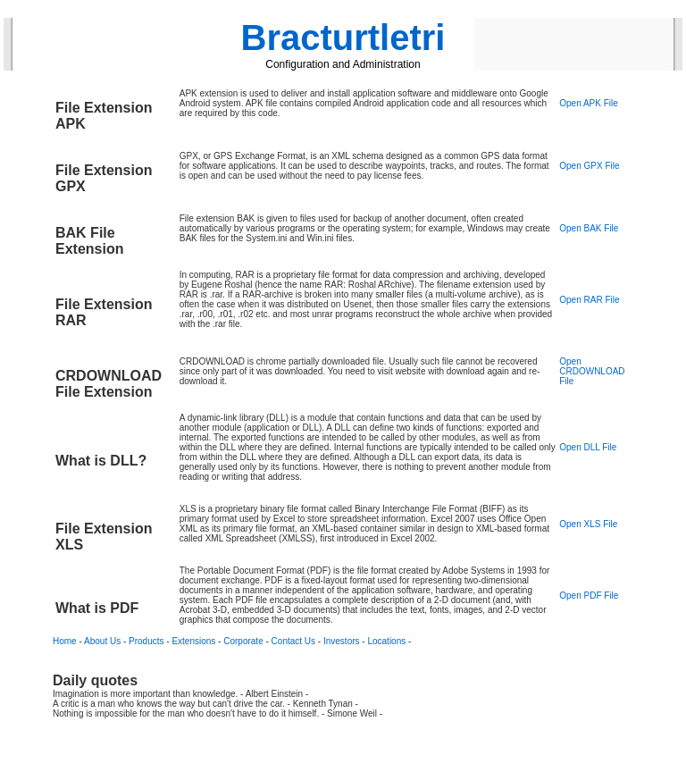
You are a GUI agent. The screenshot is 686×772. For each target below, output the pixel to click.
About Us (102, 641)
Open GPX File (589, 166)
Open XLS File (588, 524)
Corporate (243, 641)
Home (65, 641)
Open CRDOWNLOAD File (591, 371)
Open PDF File (588, 595)
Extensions (193, 641)
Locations (386, 641)
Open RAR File (589, 300)
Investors (341, 641)
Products (146, 641)
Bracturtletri (343, 37)
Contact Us (293, 641)
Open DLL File (587, 447)
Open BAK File (588, 228)
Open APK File (588, 103)
